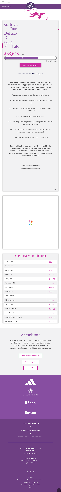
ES (8, 2)
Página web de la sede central (30, 437)
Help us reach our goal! (30, 65)
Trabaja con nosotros (30, 423)
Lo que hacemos (6, 6)
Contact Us (30, 368)
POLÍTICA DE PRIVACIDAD (30, 482)
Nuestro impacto (30, 362)
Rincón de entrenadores (30, 430)
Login (30, 487)
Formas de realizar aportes (30, 356)
